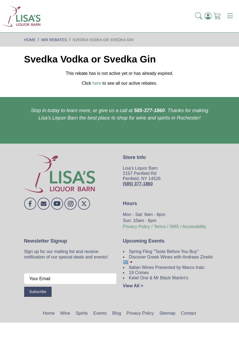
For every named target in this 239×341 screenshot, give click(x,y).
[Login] (208, 16)
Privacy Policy (140, 313)
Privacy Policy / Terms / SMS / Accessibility (164, 226)
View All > (133, 285)
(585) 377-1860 (138, 183)
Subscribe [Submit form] (37, 291)
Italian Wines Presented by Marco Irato (167, 267)
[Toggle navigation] (230, 16)
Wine (65, 313)
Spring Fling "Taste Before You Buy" (164, 251)
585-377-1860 (149, 110)
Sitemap (167, 313)
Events (100, 313)
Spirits (82, 313)
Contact (188, 313)
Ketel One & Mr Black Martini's (158, 277)
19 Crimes (139, 272)
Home (49, 313)
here (96, 83)
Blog (116, 313)
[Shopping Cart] (217, 16)
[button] (198, 16)
